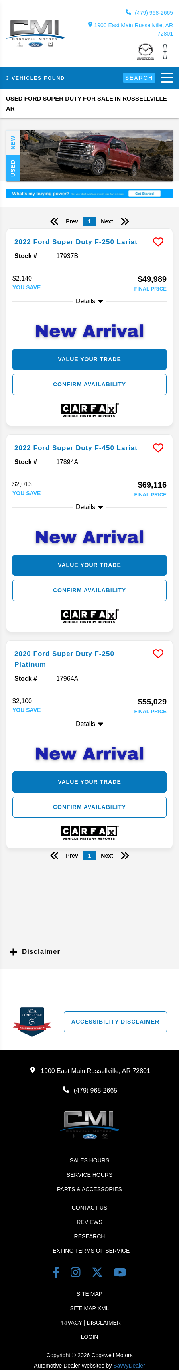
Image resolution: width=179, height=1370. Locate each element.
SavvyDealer (129, 1365)
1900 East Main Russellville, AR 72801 (130, 29)
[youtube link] (120, 1274)
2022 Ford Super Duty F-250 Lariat (76, 242)
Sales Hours (90, 1160)
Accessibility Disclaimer (115, 1021)
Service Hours (90, 1175)
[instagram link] (77, 1274)
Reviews (89, 1222)
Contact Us (90, 1207)
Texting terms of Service (89, 1250)
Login (89, 1337)
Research (89, 1236)
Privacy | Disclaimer (89, 1322)
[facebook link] (58, 1274)
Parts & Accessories (89, 1189)
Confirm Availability (89, 384)
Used (13, 168)
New (13, 143)
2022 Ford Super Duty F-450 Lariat (76, 448)
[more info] (89, 230)
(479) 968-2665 (149, 12)
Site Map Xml (89, 1308)
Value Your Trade (89, 359)
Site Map (89, 1294)
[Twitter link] (99, 1274)
